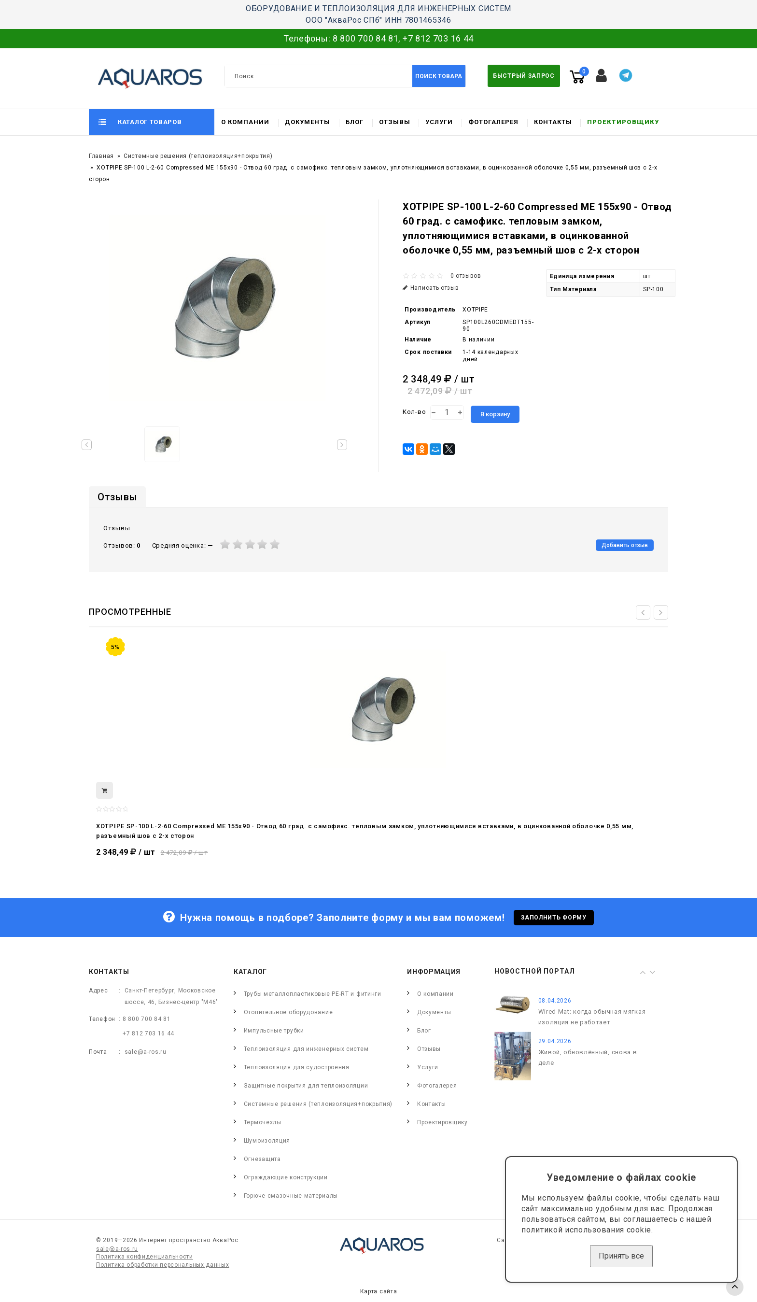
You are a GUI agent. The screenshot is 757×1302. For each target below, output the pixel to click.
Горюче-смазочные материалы (291, 1195)
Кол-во (414, 411)
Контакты (553, 122)
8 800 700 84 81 (366, 38)
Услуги (439, 122)
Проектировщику (623, 122)
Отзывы (394, 122)
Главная (101, 156)
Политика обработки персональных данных (162, 1264)
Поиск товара (438, 76)
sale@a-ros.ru (146, 1051)
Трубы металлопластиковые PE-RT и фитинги (312, 994)
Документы (307, 122)
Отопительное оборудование (288, 1012)
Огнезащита (262, 1159)
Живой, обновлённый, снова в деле (587, 1057)
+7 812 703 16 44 (438, 38)
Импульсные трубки (274, 1030)
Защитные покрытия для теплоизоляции (306, 1085)
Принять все (621, 1255)
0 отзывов (465, 275)
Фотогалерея (493, 122)
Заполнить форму (554, 917)
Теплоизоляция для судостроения (297, 1067)
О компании (245, 122)
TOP (735, 1287)
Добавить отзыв (625, 545)
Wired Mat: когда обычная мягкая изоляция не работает (592, 1017)
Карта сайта (378, 1291)
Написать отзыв (431, 287)
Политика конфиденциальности (144, 1256)
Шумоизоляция (267, 1140)
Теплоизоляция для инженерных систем (306, 1049)
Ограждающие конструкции (286, 1177)
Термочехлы (262, 1122)
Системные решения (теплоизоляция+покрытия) (198, 156)
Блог (355, 122)
